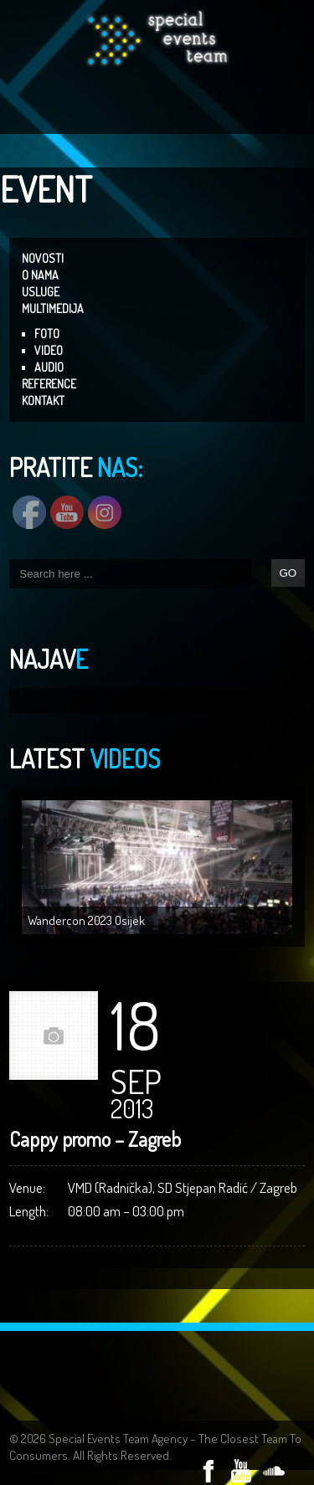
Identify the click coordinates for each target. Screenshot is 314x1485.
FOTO (46, 333)
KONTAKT (43, 400)
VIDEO (48, 350)
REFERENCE (49, 384)
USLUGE (40, 292)
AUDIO (49, 367)
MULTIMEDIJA (53, 308)
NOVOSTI (43, 258)
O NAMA (40, 275)
